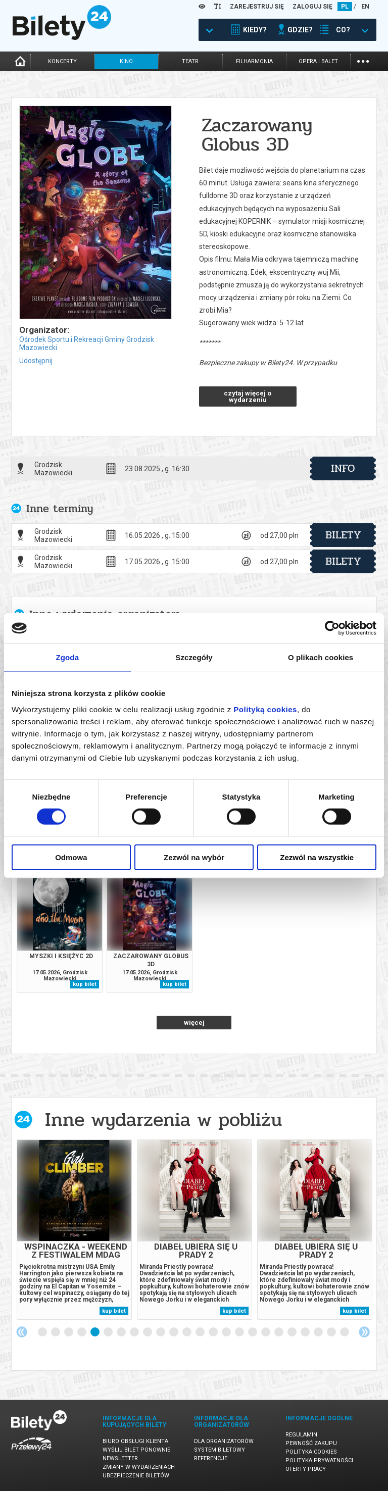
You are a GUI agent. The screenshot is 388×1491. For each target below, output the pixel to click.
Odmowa (71, 857)
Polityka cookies (311, 1452)
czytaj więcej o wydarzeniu (247, 396)
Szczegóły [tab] (193, 657)
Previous (21, 1331)
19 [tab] (279, 1332)
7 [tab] (122, 1332)
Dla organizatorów (224, 1441)
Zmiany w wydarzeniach (139, 1467)
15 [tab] (227, 1332)
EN (365, 6)
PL (345, 6)
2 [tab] (56, 1332)
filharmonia (254, 61)
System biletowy (219, 1450)
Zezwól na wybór (194, 857)
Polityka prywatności (319, 1460)
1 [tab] (43, 1332)
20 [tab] (292, 1332)
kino (126, 61)
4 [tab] (82, 1332)
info (343, 468)
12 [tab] (187, 1332)
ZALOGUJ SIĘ (312, 6)
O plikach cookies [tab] (320, 657)
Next (364, 1331)
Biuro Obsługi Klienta (135, 1441)
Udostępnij (36, 361)
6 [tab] (109, 1332)
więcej (194, 1022)
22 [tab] (319, 1332)
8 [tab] (135, 1332)
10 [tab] (161, 1332)
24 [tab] (345, 1332)
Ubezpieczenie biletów (136, 1475)
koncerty (62, 61)
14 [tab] (214, 1332)
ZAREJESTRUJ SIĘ (257, 6)
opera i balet (318, 61)
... (363, 60)
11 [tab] (174, 1332)
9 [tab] (148, 1332)
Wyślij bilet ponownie (136, 1450)
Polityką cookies (265, 709)
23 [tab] (332, 1332)
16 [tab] (240, 1332)
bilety (343, 534)
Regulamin (301, 1434)
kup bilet (84, 984)
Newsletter (120, 1458)
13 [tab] (201, 1332)
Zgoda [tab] (67, 657)
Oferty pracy (305, 1469)
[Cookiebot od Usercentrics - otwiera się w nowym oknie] (332, 628)
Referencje (210, 1458)
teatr (190, 61)
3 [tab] (69, 1332)
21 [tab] (306, 1332)
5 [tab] (95, 1332)
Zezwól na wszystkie (317, 857)
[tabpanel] (74, 1229)
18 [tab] (266, 1332)
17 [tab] (253, 1332)
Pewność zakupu (311, 1443)
